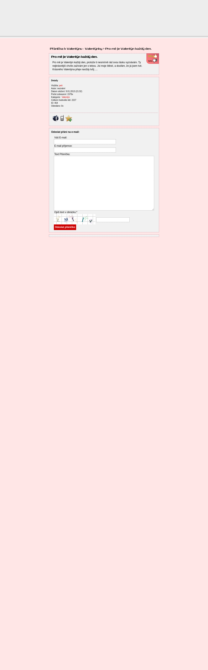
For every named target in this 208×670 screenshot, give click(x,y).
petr (61, 85)
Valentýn (66, 97)
